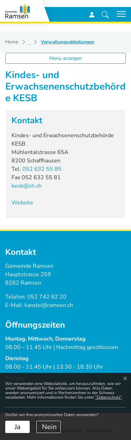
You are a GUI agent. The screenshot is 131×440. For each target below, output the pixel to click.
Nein (49, 427)
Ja (18, 427)
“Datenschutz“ (108, 397)
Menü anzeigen (65, 58)
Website (26, 203)
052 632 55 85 (41, 169)
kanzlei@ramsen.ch (48, 305)
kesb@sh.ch (27, 186)
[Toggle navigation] (119, 14)
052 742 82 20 (46, 297)
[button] (105, 14)
